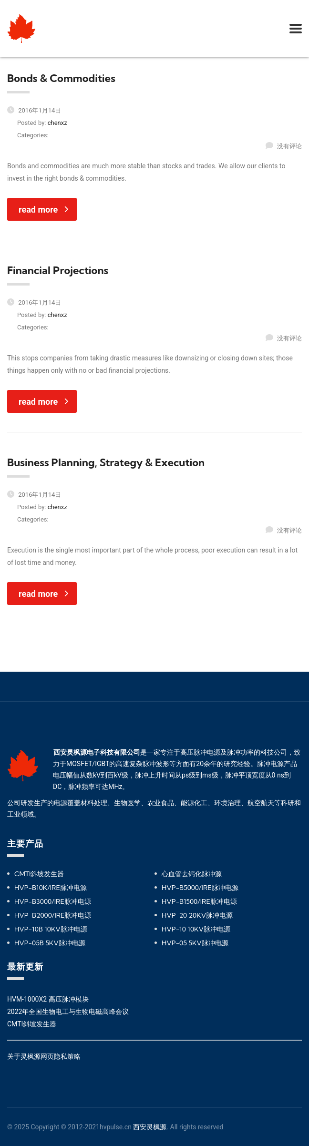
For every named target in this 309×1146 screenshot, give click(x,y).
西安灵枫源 (149, 1127)
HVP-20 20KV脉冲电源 (197, 915)
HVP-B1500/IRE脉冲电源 (199, 901)
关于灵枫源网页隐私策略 (44, 1056)
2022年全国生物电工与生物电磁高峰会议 (68, 1011)
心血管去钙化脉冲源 (192, 874)
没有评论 (284, 146)
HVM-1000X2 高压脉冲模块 (48, 999)
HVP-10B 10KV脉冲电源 (50, 929)
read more (43, 210)
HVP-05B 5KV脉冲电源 (49, 943)
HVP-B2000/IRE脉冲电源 (52, 915)
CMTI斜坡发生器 (39, 874)
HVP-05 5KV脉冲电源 (195, 943)
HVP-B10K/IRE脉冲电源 (50, 887)
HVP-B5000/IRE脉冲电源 (200, 887)
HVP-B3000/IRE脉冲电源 (52, 901)
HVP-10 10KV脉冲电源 (196, 929)
